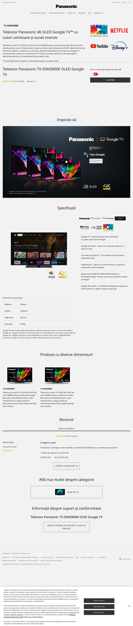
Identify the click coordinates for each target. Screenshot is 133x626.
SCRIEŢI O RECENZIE (66, 525)
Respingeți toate (99, 607)
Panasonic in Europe (8, 2)
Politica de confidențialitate (33, 617)
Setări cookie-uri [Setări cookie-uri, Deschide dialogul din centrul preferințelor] (99, 601)
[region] (66, 606)
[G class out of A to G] (95, 133)
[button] (110, 139)
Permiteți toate (99, 612)
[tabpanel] (66, 511)
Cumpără (110, 139)
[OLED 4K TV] (66, 551)
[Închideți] (129, 606)
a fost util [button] (45, 516)
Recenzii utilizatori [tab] (66, 488)
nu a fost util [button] (61, 516)
